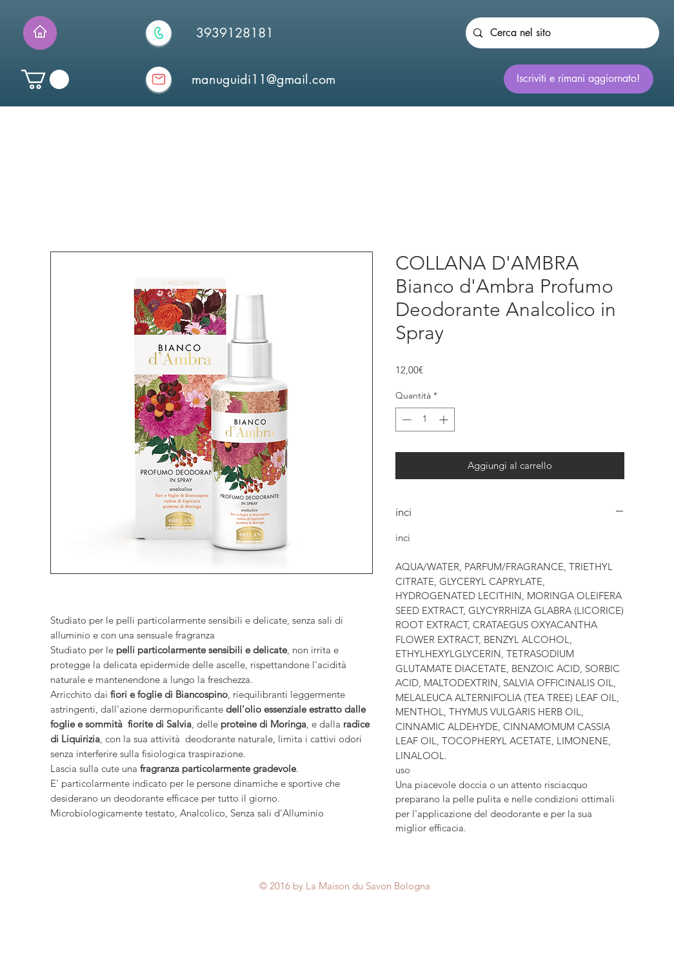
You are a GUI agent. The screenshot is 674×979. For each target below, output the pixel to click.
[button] (45, 79)
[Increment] (445, 419)
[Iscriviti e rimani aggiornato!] (578, 79)
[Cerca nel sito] (561, 32)
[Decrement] (405, 419)
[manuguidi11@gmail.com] (264, 79)
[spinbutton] (425, 419)
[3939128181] (235, 33)
